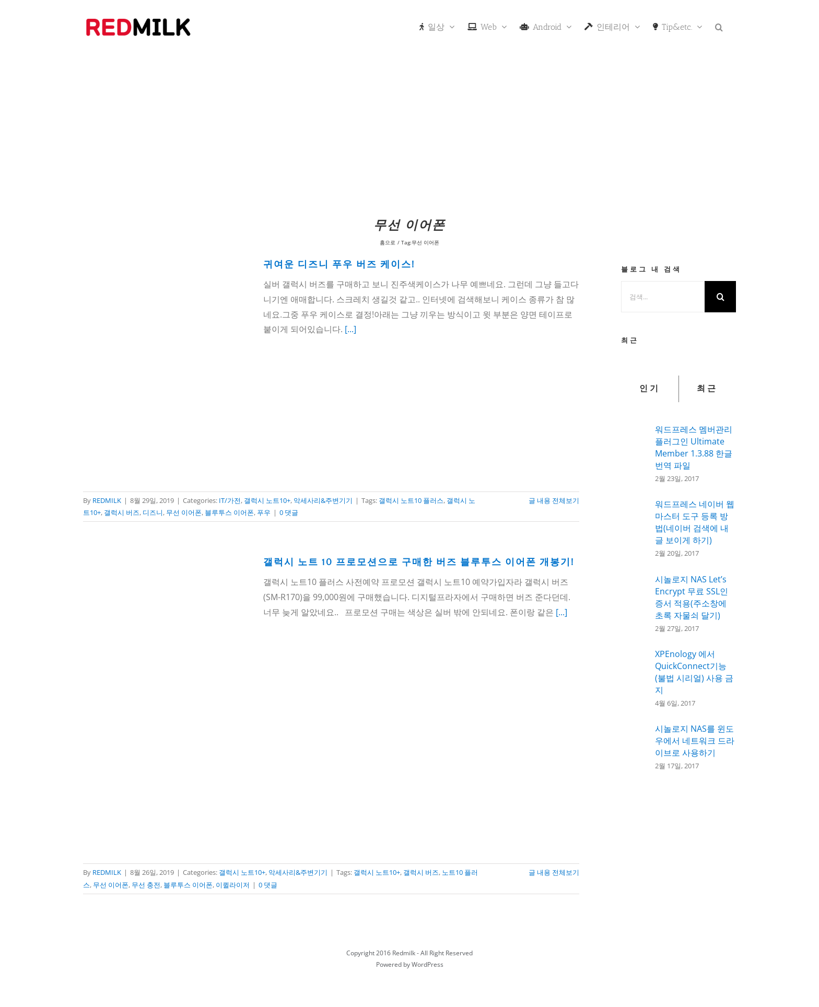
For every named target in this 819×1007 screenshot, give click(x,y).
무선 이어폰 (184, 512)
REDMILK (106, 500)
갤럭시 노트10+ (267, 500)
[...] (350, 329)
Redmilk (403, 953)
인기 (649, 388)
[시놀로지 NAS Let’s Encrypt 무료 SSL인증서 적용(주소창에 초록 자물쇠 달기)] (634, 603)
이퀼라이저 (233, 884)
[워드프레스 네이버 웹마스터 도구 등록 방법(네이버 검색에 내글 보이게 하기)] (634, 527)
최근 (707, 388)
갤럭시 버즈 (121, 512)
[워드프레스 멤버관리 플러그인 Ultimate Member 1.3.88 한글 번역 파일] (634, 450)
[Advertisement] (409, 133)
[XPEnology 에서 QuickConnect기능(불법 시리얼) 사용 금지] (634, 676)
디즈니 (153, 512)
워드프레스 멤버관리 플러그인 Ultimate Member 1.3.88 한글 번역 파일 (693, 447)
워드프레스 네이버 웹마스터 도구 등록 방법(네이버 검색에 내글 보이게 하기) (694, 522)
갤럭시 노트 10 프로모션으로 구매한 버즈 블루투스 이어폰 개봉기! (419, 562)
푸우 (264, 512)
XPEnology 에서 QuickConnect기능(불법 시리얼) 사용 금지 (694, 672)
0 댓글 (288, 512)
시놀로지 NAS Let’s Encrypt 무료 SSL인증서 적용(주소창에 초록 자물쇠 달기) (691, 597)
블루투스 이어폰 (229, 512)
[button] (719, 26)
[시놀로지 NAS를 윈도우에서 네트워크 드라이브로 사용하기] (634, 744)
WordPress (427, 964)
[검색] (720, 296)
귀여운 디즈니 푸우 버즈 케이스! (339, 265)
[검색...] (663, 296)
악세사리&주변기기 (323, 500)
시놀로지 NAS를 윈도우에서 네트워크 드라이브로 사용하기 (694, 740)
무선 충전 (146, 884)
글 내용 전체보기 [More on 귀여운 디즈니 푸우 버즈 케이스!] (554, 500)
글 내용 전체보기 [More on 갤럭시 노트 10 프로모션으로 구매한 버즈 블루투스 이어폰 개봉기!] (554, 872)
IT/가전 (230, 500)
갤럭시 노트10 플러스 (411, 500)
